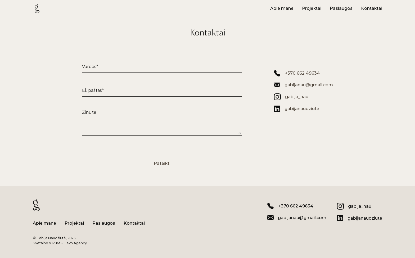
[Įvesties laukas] (162, 63)
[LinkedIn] (296, 109)
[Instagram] (291, 96)
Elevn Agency (75, 243)
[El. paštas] (303, 85)
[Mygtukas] (282, 8)
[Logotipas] (37, 8)
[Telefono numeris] (297, 73)
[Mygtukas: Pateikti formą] (162, 163)
